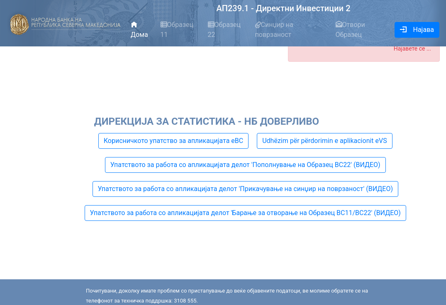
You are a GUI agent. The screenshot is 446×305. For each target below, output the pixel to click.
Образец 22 (224, 30)
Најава (417, 30)
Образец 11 (177, 30)
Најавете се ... (412, 48)
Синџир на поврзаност (274, 30)
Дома (139, 30)
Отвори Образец (350, 30)
